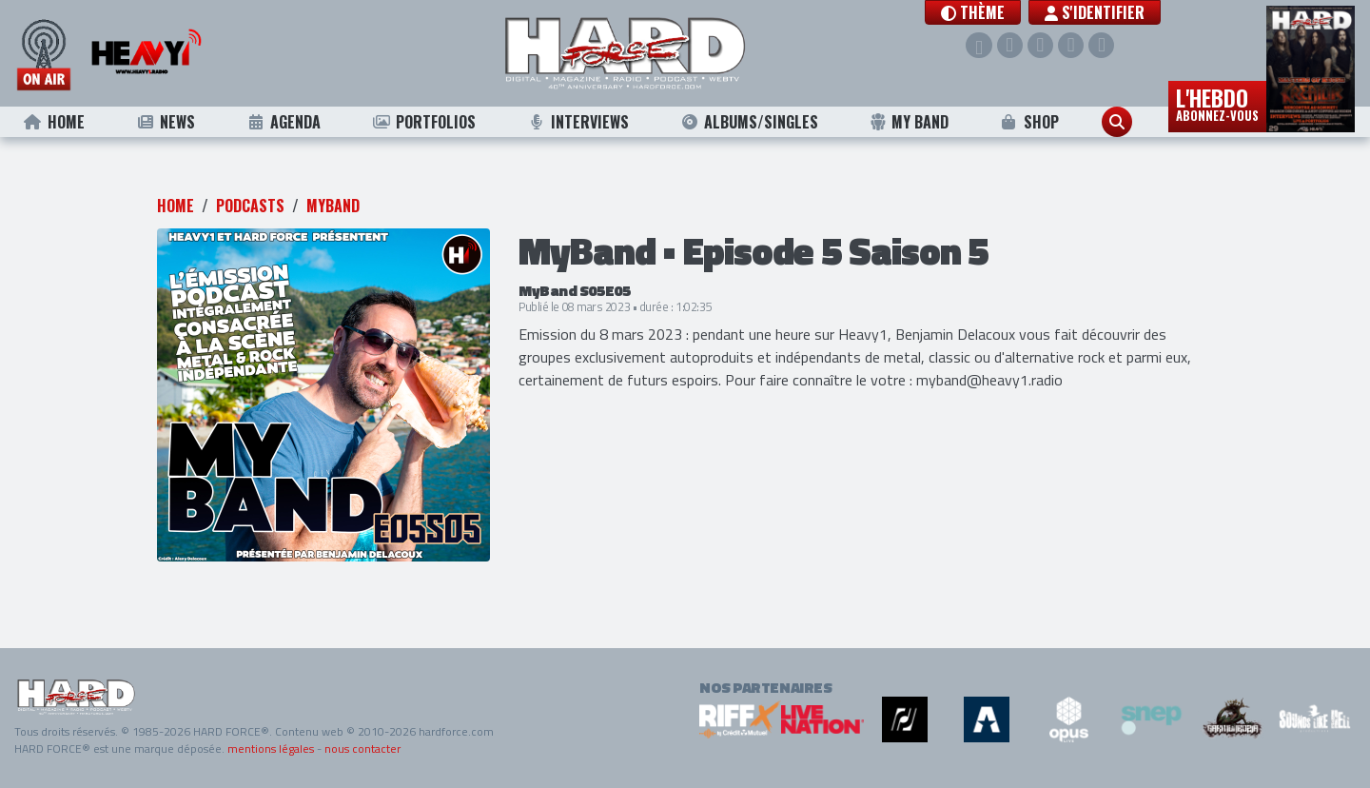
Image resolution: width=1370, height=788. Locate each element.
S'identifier (1099, 12)
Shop (1029, 121)
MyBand (333, 205)
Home (54, 121)
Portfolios (423, 121)
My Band (909, 121)
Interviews (578, 121)
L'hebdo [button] (1217, 103)
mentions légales (270, 748)
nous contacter (362, 748)
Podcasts (250, 205)
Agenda (283, 121)
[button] (978, 12)
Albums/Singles (749, 121)
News (165, 121)
